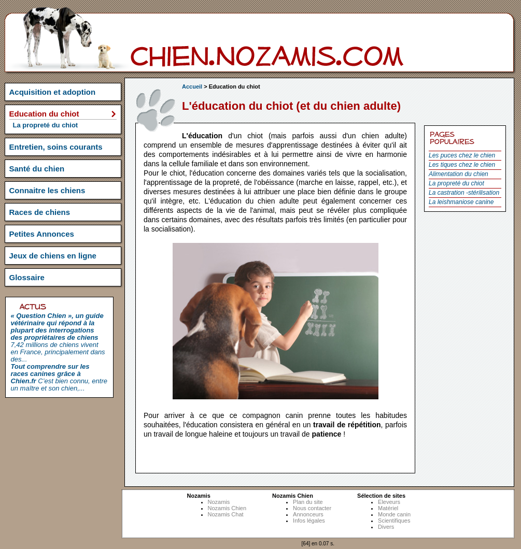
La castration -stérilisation (464, 192)
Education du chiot (44, 113)
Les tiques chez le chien (462, 164)
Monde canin (394, 514)
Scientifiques (394, 520)
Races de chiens (40, 212)
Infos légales (309, 520)
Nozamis (219, 502)
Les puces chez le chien (462, 155)
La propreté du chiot (456, 183)
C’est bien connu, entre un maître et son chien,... (59, 377)
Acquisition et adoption (52, 92)
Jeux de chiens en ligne (52, 255)
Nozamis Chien (227, 508)
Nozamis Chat (226, 514)
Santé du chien (37, 168)
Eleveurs (389, 502)
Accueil (192, 86)
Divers (386, 527)
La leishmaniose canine (461, 202)
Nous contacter (312, 508)
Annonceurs (308, 514)
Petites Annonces (41, 233)
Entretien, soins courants (56, 146)
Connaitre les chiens (47, 190)
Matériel (388, 508)
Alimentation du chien (458, 174)
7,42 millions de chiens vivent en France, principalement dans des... (58, 337)
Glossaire (27, 277)
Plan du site (307, 502)
